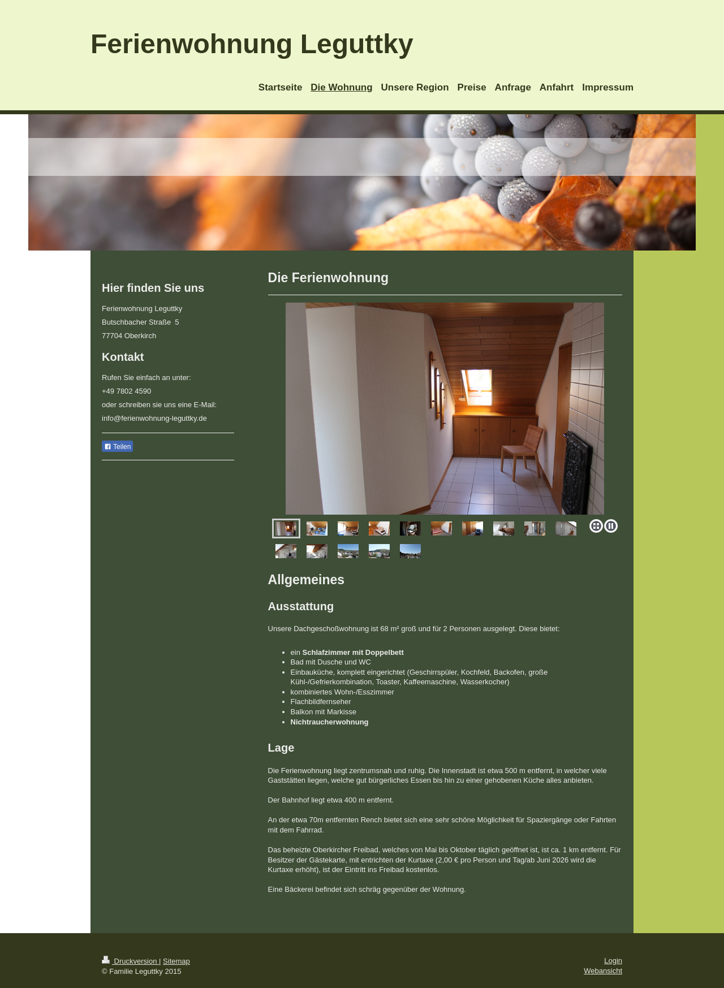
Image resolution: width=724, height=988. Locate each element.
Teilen (117, 447)
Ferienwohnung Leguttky (251, 44)
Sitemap (176, 961)
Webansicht (603, 971)
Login (613, 960)
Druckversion (130, 961)
